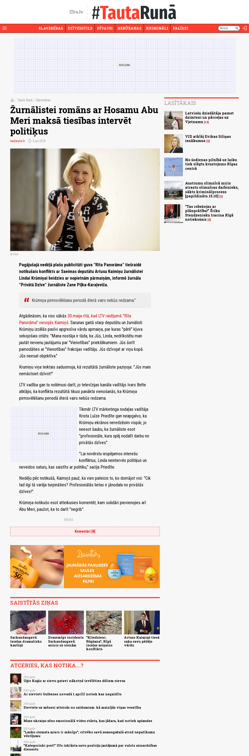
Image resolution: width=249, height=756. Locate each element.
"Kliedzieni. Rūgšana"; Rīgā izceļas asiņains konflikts (99, 643)
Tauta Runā (25, 100)
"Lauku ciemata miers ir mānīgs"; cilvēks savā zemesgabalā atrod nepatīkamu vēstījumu (89, 734)
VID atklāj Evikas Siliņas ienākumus (208, 138)
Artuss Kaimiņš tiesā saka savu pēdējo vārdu (141, 641)
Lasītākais (180, 102)
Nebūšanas (129, 28)
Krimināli (157, 28)
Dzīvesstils (80, 28)
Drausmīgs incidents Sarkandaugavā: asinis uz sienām (66, 641)
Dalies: (69, 519)
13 (206, 122)
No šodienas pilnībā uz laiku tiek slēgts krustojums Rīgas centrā (211, 163)
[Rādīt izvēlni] (4, 28)
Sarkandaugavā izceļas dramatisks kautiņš (26, 641)
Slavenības (51, 28)
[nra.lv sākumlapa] (76, 12)
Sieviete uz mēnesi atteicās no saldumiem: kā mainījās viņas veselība (82, 707)
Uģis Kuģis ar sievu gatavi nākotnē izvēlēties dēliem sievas (74, 681)
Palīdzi (180, 28)
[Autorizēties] (244, 28)
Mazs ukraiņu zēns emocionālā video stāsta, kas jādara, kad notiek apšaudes (88, 721)
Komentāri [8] (85, 531)
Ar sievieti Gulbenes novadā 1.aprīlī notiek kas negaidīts (73, 694)
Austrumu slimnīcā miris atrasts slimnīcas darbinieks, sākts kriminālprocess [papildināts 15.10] (212, 189)
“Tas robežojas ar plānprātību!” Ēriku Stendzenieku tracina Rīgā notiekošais (209, 213)
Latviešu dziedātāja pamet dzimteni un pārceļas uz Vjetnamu (209, 117)
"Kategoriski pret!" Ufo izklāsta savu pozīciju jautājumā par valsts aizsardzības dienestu (90, 747)
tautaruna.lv (17, 141)
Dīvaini (105, 28)
